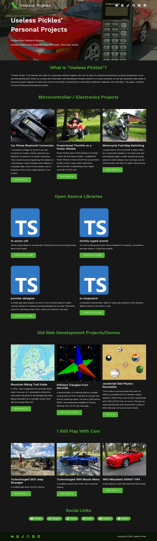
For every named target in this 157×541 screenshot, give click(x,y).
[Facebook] (139, 5)
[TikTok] (128, 5)
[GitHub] (133, 5)
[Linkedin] (145, 5)
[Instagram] (122, 5)
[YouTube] (116, 5)
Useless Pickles (35, 5)
